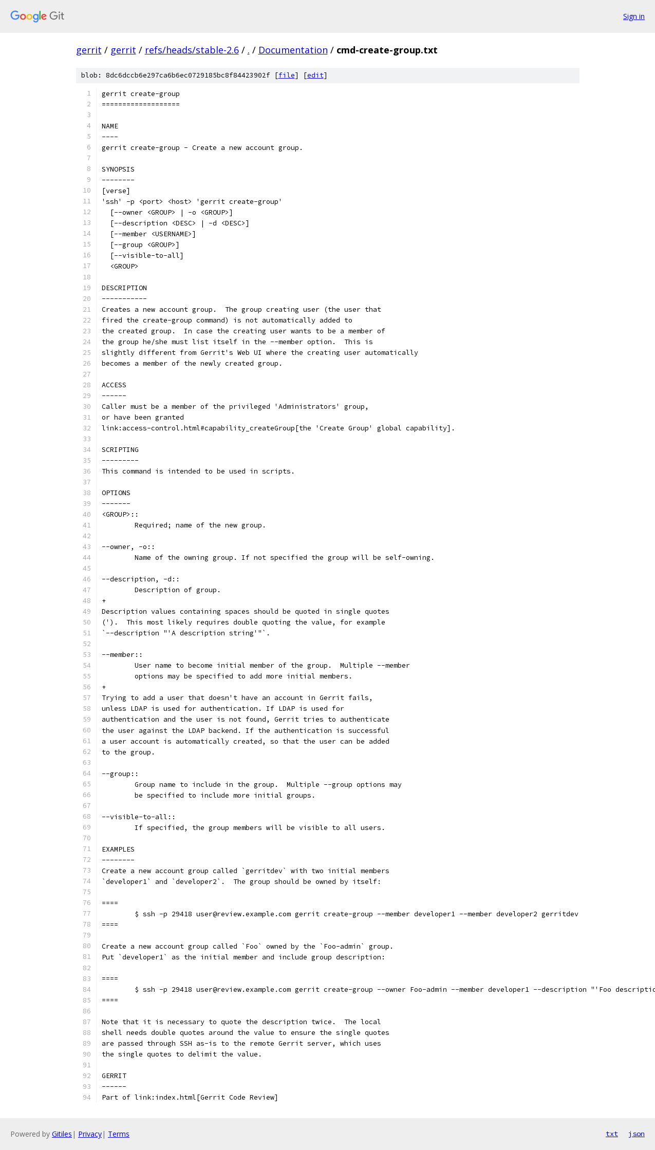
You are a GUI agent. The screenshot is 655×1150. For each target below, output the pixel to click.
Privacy (90, 1134)
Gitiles (62, 1134)
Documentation (293, 50)
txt (612, 1133)
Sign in (634, 16)
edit (315, 75)
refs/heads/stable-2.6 (192, 50)
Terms (118, 1134)
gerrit (89, 50)
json (636, 1133)
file (286, 75)
